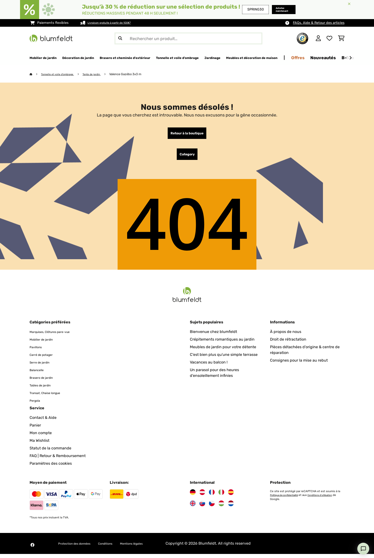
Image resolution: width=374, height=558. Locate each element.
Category (187, 157)
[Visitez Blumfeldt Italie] (221, 496)
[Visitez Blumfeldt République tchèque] (212, 507)
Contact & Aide (43, 421)
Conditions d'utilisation (285, 503)
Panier (35, 429)
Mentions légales (150, 547)
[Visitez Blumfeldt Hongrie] (221, 507)
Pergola (36, 404)
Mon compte (41, 437)
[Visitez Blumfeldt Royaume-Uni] (193, 507)
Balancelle (39, 374)
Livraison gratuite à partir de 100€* (116, 23)
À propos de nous (285, 335)
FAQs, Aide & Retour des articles (318, 23)
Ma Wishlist (39, 444)
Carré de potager (45, 358)
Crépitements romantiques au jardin (222, 343)
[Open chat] (363, 549)
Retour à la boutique (187, 134)
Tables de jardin (44, 389)
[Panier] (341, 38)
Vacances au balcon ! (209, 366)
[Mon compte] (318, 38)
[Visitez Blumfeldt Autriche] (202, 496)
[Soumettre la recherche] (120, 38)
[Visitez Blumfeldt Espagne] (231, 496)
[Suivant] (350, 58)
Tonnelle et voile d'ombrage (61, 74)
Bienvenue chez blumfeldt (213, 335)
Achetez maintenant (277, 9)
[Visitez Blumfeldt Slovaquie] (202, 507)
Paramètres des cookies (51, 467)
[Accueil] (36, 74)
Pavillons (38, 351)
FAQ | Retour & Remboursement (58, 460)
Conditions (118, 547)
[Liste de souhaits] (329, 38)
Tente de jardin (100, 74)
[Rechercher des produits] (188, 38)
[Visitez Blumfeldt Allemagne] (193, 496)
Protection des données (79, 547)
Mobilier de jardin (45, 343)
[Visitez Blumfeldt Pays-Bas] (231, 507)
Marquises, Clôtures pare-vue (56, 335)
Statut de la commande (50, 452)
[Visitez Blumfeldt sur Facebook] (32, 549)
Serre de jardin (43, 366)
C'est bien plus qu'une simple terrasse (224, 358)
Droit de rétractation (288, 343)
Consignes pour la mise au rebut (299, 364)
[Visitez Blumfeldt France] (212, 496)
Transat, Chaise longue (50, 397)
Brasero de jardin (45, 381)
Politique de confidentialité (287, 499)
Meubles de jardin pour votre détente (223, 351)
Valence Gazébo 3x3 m (136, 74)
